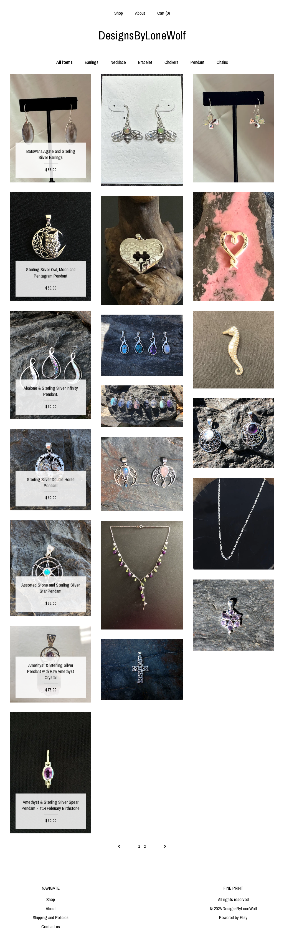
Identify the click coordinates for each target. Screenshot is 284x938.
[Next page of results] (165, 846)
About (140, 13)
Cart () (163, 13)
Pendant (197, 62)
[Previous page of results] (119, 846)
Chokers (171, 62)
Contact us (50, 927)
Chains (222, 62)
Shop (118, 13)
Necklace (118, 62)
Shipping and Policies (51, 917)
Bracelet (145, 62)
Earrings (91, 62)
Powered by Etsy (233, 917)
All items (64, 62)
